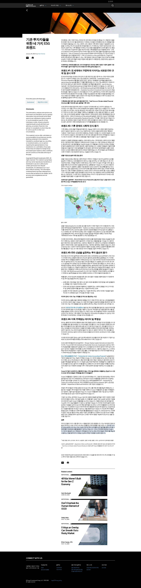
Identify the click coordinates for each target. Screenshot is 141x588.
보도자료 (104, 567)
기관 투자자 (59, 567)
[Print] (32, 57)
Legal (52, 580)
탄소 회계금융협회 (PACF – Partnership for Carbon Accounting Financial (83, 356)
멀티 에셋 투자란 (75, 567)
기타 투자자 (59, 569)
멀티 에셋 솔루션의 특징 (77, 569)
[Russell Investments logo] (31, 5)
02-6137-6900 (45, 569)
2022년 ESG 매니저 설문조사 (75, 307)
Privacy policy (58, 580)
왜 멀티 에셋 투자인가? (76, 571)
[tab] (111, 1)
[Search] (112, 5)
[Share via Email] (27, 57)
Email (42, 567)
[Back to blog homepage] (28, 10)
